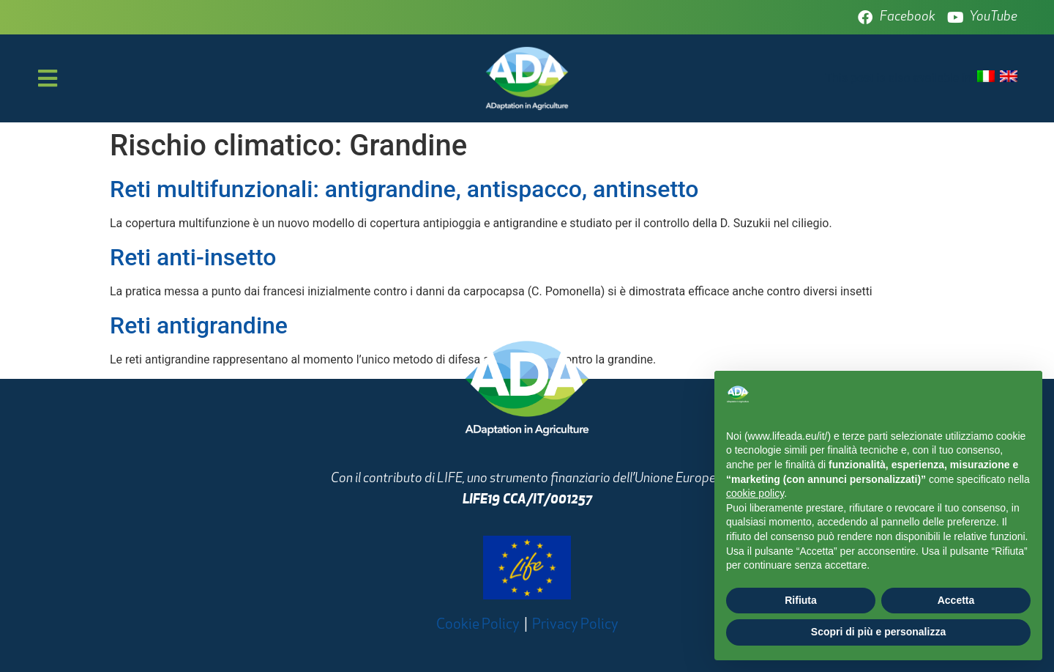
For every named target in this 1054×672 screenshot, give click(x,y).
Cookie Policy (478, 625)
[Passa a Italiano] (986, 77)
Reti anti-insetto (193, 257)
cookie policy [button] (755, 493)
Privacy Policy (575, 625)
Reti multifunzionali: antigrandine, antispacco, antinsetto (404, 189)
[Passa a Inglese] (1008, 77)
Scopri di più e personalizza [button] (878, 632)
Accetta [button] (956, 600)
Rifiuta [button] (801, 600)
